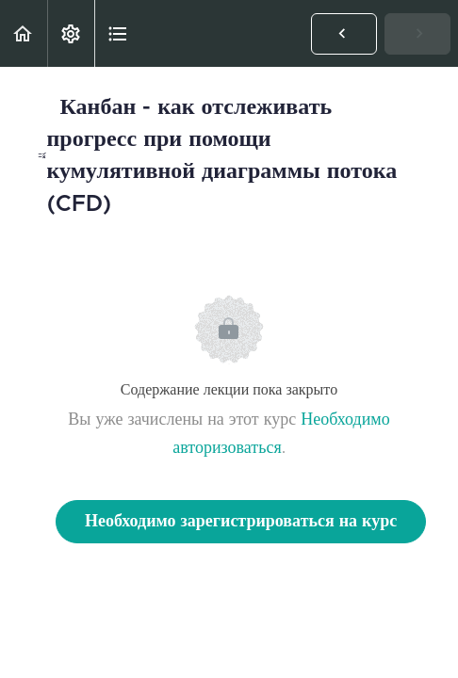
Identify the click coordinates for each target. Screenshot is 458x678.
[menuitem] (70, 33)
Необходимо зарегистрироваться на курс (241, 521)
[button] (23, 33)
